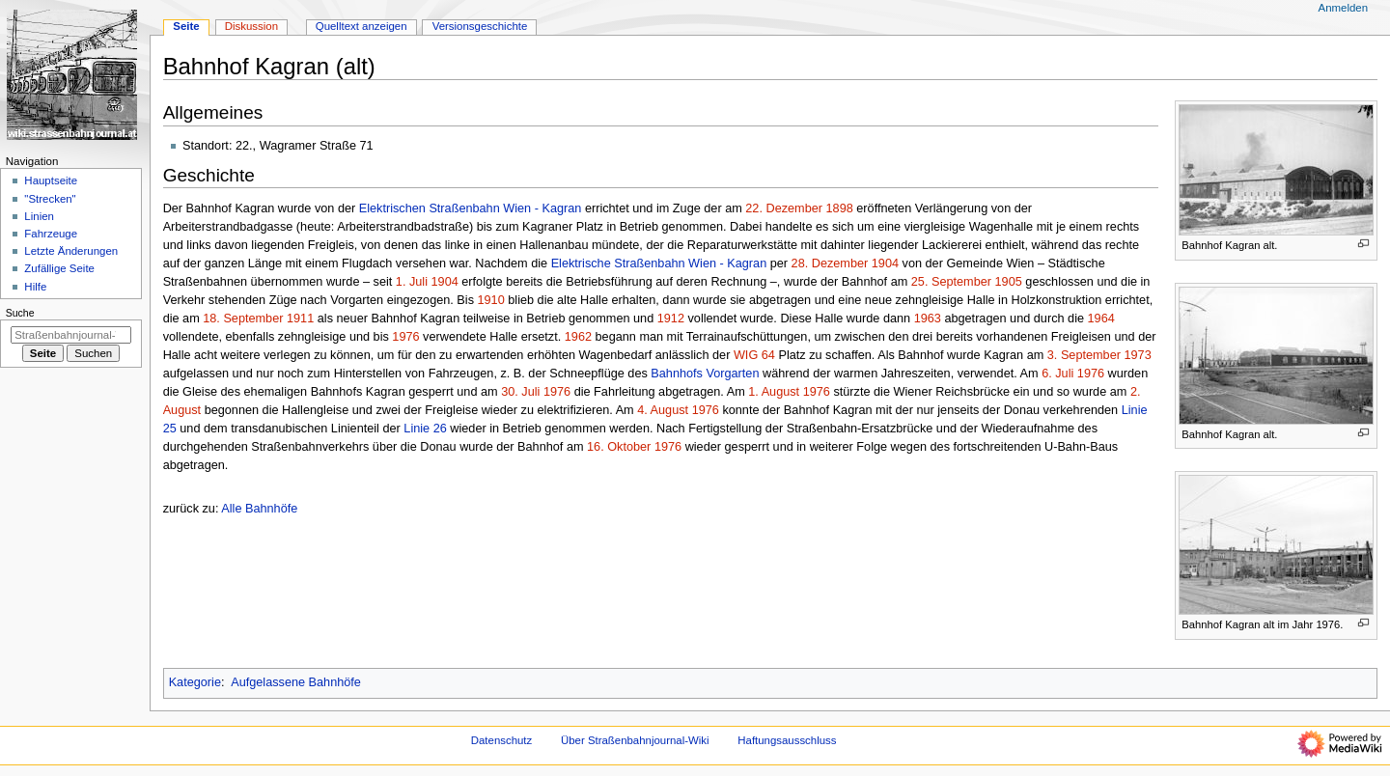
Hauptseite (50, 180)
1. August (773, 392)
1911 (300, 318)
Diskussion (251, 26)
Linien (39, 216)
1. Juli (412, 282)
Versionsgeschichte (480, 26)
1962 (578, 337)
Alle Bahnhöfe (259, 508)
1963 (927, 318)
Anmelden (1344, 8)
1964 (1101, 318)
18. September (243, 318)
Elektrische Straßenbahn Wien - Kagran (659, 263)
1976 (405, 337)
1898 (839, 208)
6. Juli (1057, 373)
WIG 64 (754, 355)
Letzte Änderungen (71, 251)
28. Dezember (830, 263)
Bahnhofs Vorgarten (705, 373)
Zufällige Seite (59, 268)
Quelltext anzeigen (361, 26)
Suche (20, 313)
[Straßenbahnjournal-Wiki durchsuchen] (71, 335)
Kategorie (195, 682)
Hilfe (35, 286)
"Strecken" (49, 199)
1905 (1008, 282)
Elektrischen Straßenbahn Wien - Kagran (470, 208)
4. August (662, 410)
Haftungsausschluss (786, 740)
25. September (951, 282)
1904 (885, 263)
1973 (1137, 355)
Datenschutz (502, 740)
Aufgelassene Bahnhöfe (296, 682)
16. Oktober (619, 447)
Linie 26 (424, 428)
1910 (491, 300)
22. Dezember (783, 208)
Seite (186, 26)
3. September (1084, 355)
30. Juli (520, 392)
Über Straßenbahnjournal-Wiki (635, 740)
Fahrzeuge (50, 233)
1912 (670, 318)
